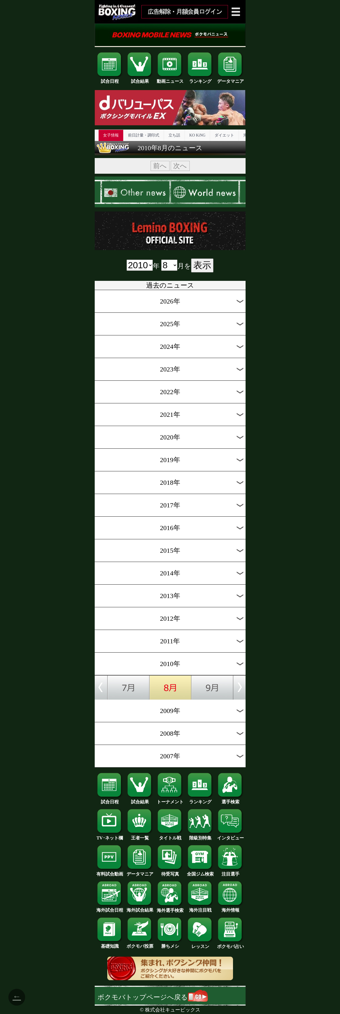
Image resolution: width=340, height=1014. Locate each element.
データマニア (230, 79)
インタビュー (230, 835)
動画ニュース (170, 79)
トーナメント (170, 799)
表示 (202, 265)
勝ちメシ (170, 944)
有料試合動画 (109, 871)
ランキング (200, 79)
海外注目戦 (200, 908)
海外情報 (230, 908)
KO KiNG (197, 135)
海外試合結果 (140, 908)
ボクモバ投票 (140, 944)
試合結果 (140, 79)
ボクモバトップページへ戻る (153, 997)
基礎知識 (109, 944)
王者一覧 (140, 835)
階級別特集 (200, 835)
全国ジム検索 (200, 871)
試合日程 (109, 79)
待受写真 (170, 871)
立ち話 (174, 135)
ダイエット (224, 135)
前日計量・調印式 (143, 135)
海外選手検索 (170, 908)
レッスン (200, 944)
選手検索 (230, 799)
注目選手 (230, 871)
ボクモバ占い (230, 944)
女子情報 (111, 135)
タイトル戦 (170, 835)
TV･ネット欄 (109, 835)
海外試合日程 (109, 908)
